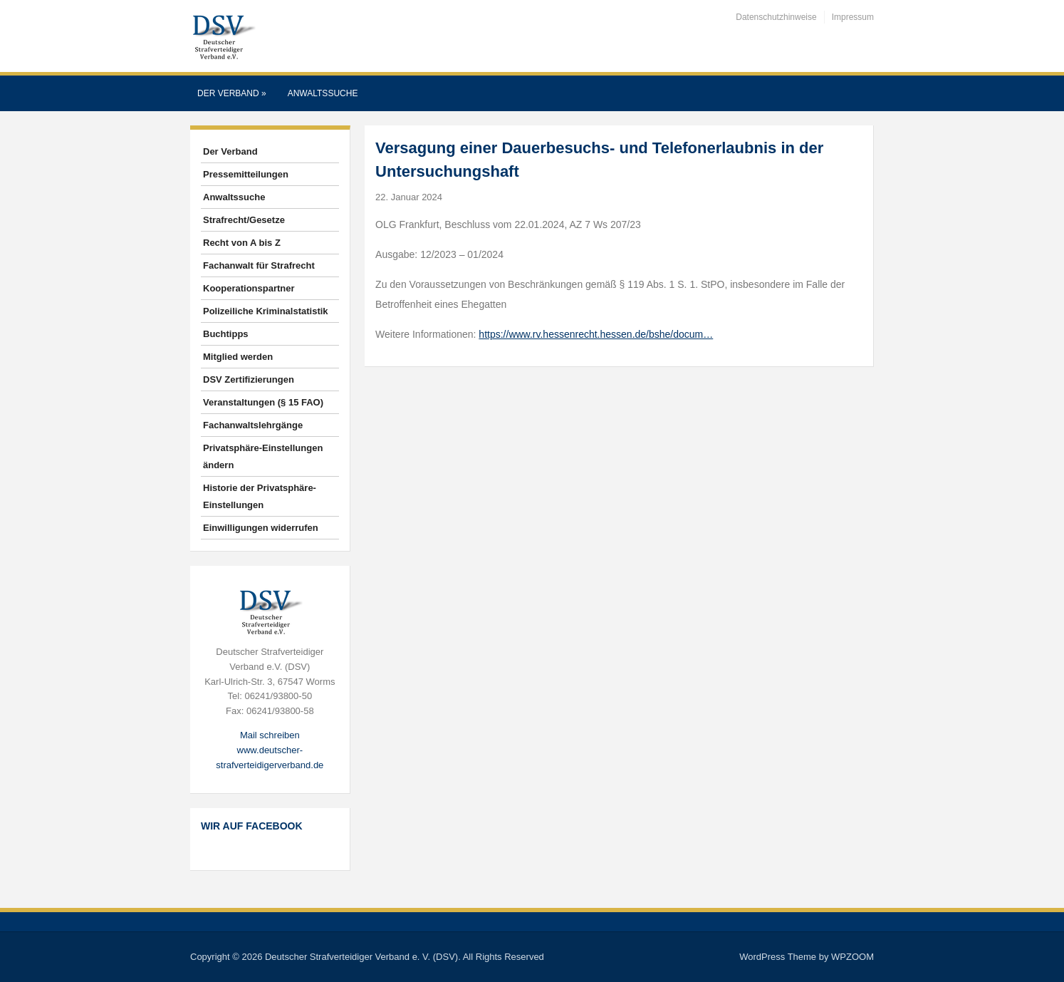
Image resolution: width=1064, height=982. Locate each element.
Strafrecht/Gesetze (244, 220)
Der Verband (231, 93)
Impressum (853, 17)
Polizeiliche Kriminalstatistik (265, 311)
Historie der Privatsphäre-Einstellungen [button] (259, 496)
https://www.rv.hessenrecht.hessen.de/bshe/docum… (596, 334)
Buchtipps (226, 334)
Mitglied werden (238, 356)
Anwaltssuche (323, 93)
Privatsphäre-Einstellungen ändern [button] (263, 456)
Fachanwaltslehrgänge (253, 425)
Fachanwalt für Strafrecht (259, 265)
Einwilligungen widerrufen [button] (260, 527)
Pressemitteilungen (245, 174)
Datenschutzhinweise (776, 17)
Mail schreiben (270, 735)
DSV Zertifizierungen (248, 379)
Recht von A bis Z (242, 242)
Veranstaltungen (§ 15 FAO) (263, 402)
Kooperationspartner (249, 288)
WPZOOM (852, 956)
